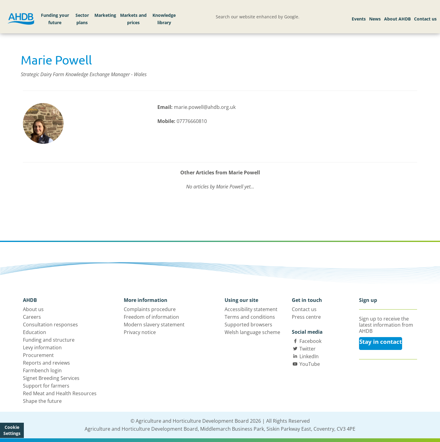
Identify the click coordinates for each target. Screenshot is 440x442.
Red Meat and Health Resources (60, 393)
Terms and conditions (250, 317)
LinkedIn (309, 356)
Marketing (105, 15)
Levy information (42, 347)
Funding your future (55, 18)
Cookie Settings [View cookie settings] (11, 430)
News (375, 19)
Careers (32, 317)
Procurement (38, 355)
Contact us (425, 19)
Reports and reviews (46, 362)
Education (34, 332)
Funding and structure (49, 339)
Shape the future (42, 401)
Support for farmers (46, 385)
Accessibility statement (251, 309)
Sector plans (82, 18)
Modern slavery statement (154, 324)
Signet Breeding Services (51, 378)
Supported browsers (248, 324)
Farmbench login (42, 370)
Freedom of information (151, 317)
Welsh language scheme (252, 332)
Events (359, 19)
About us (33, 309)
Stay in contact (380, 342)
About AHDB (397, 19)
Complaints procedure (150, 309)
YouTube (309, 364)
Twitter (307, 348)
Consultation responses (50, 324)
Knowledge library (164, 18)
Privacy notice (140, 332)
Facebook (310, 341)
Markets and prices (133, 18)
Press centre (306, 317)
